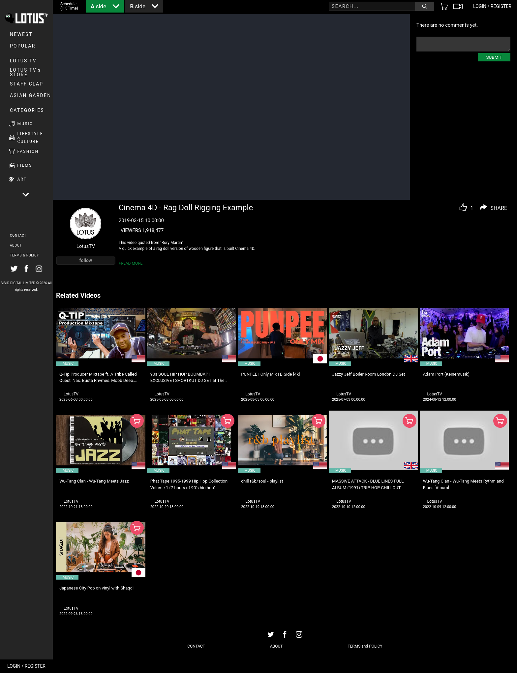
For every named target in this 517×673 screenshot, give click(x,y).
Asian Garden (30, 95)
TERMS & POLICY (24, 255)
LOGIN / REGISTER (26, 666)
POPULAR (23, 46)
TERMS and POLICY (365, 646)
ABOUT (16, 245)
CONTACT (18, 235)
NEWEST (21, 34)
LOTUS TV (23, 60)
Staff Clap (26, 83)
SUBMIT (494, 57)
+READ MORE (131, 263)
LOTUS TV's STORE (25, 72)
